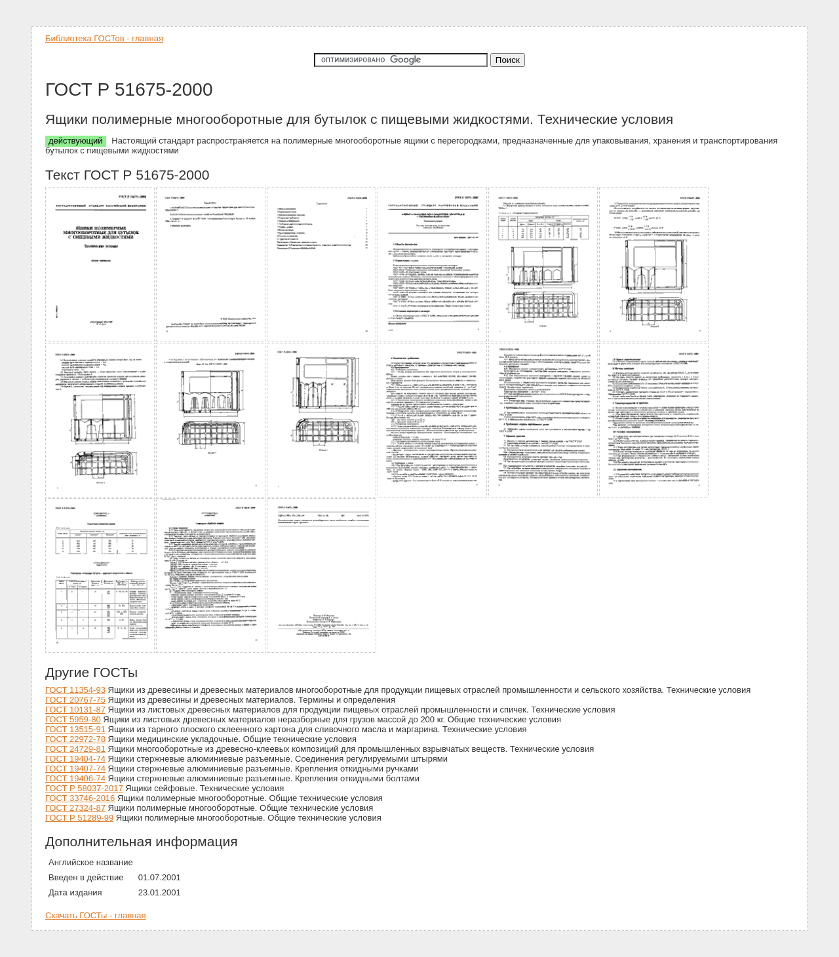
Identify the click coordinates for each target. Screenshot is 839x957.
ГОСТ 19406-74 (75, 778)
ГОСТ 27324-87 (75, 808)
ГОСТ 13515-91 (75, 729)
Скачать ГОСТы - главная (95, 915)
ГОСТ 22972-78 (75, 739)
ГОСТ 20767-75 (75, 700)
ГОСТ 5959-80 (73, 719)
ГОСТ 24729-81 (75, 749)
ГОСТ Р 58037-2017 (84, 788)
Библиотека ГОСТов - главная (104, 38)
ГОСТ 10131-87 (75, 709)
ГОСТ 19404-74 (75, 759)
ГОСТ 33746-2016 (80, 798)
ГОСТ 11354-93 (75, 690)
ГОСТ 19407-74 (75, 768)
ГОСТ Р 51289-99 (79, 818)
